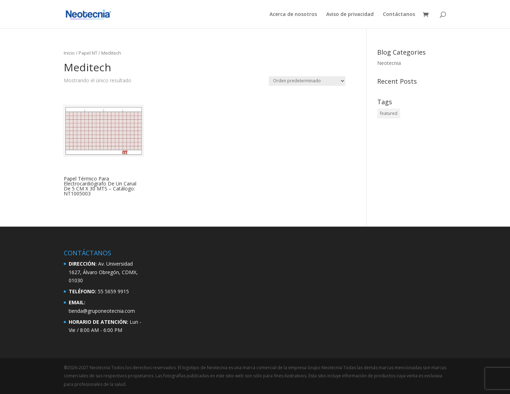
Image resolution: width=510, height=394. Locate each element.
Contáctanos (399, 14)
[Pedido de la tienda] (307, 81)
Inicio (69, 53)
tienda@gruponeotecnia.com (102, 310)
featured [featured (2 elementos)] (388, 113)
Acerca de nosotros (293, 14)
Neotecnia (389, 63)
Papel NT (88, 53)
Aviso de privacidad (350, 14)
